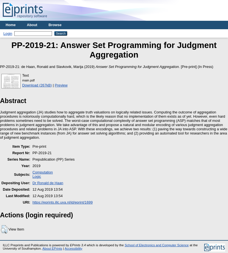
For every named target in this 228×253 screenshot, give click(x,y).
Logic (36, 176)
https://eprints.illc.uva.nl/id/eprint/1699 (62, 202)
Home (11, 25)
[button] (4, 229)
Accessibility (73, 248)
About (32, 25)
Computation (42, 172)
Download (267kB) (37, 85)
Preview (61, 85)
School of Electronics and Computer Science (157, 245)
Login (7, 33)
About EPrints (52, 248)
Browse (55, 25)
